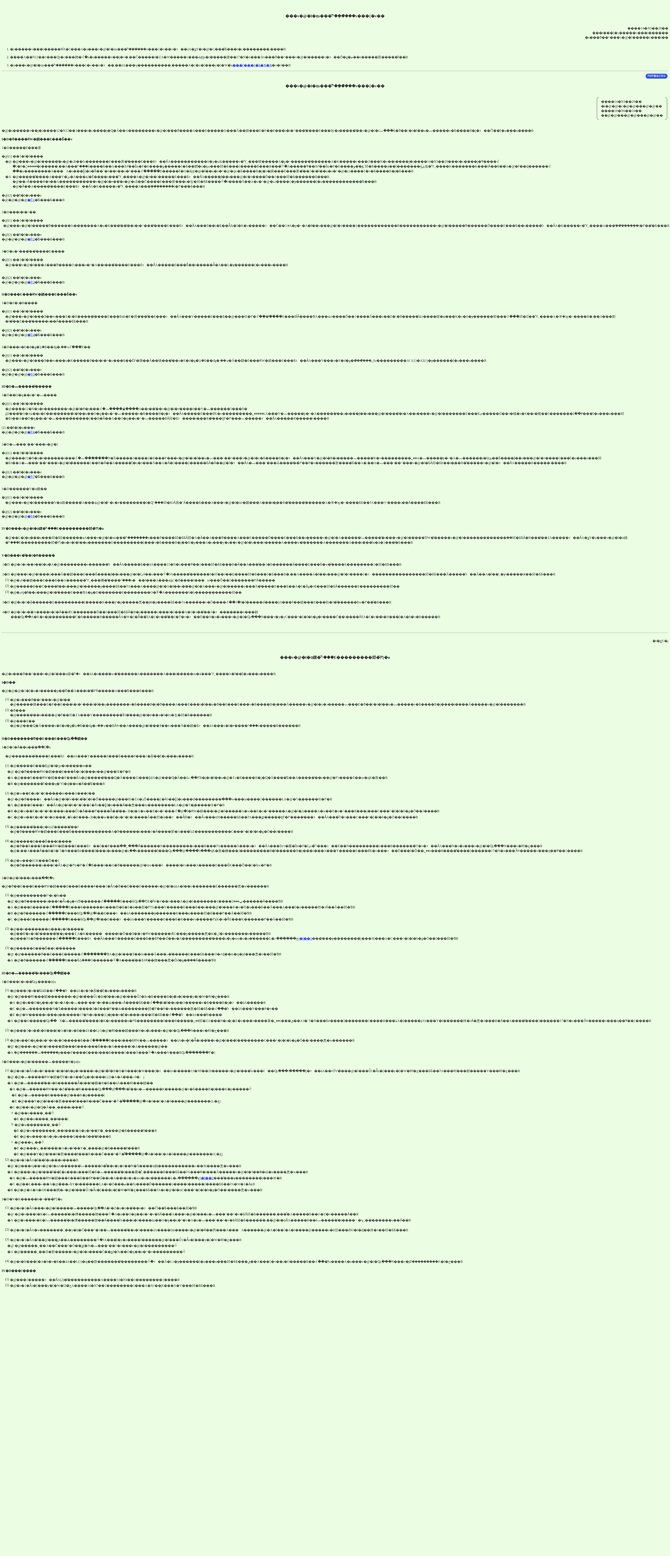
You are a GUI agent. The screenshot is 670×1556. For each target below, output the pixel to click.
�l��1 (305, 938)
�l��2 (207, 1178)
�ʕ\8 (31, 516)
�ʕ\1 (31, 200)
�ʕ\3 (31, 282)
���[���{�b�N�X (252, 65)
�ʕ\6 (31, 432)
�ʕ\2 (31, 239)
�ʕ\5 (31, 374)
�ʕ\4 (31, 335)
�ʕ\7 (31, 476)
